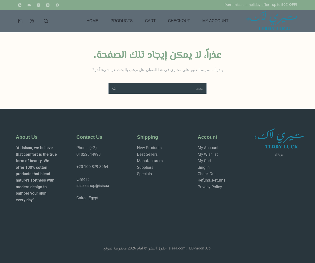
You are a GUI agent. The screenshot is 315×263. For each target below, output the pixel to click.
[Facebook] (57, 5)
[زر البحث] (113, 88)
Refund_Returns (211, 180)
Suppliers (145, 167)
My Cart (204, 160)
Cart (150, 21)
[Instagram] (38, 5)
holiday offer (259, 4)
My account (215, 21)
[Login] (32, 21)
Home (92, 21)
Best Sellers (147, 154)
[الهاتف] (19, 5)
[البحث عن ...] (163, 88)
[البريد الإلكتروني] (29, 5)
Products (121, 21)
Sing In (203, 167)
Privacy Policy (210, 187)
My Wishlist (208, 154)
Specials (144, 173)
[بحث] (46, 21)
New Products (149, 147)
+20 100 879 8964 (92, 166)
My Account (208, 147)
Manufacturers (150, 160)
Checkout (179, 21)
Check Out (207, 173)
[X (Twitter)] (47, 5)
